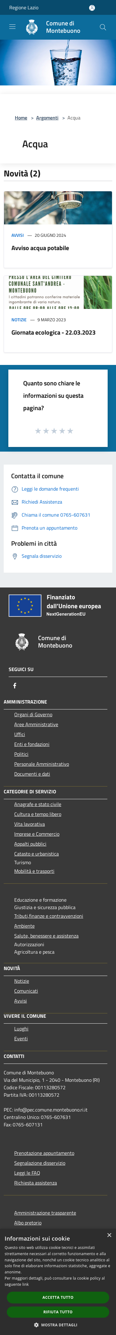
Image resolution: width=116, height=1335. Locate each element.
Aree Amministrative (36, 724)
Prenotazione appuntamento (44, 1153)
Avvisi (17, 235)
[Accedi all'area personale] (92, 8)
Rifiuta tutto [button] (58, 1312)
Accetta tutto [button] (57, 1297)
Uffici (19, 734)
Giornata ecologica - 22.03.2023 (53, 332)
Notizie (19, 319)
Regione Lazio (23, 7)
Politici (21, 754)
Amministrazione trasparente (45, 1212)
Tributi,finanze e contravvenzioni (48, 916)
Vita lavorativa (29, 824)
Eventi (21, 1038)
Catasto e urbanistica (36, 853)
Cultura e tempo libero (37, 814)
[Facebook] (15, 685)
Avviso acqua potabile (40, 248)
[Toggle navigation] (12, 26)
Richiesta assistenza (35, 1182)
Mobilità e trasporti (34, 871)
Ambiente (24, 926)
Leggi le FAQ (27, 1173)
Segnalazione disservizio (39, 1163)
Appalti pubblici (30, 843)
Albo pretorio (27, 1222)
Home (21, 117)
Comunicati (26, 991)
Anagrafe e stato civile (37, 804)
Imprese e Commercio (36, 834)
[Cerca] (103, 27)
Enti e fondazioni (31, 744)
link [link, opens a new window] (25, 1284)
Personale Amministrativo (41, 764)
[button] (58, 1325)
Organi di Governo (33, 714)
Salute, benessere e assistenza (46, 935)
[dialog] (58, 1282)
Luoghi (21, 1028)
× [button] (109, 1235)
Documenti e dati (32, 774)
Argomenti (47, 117)
